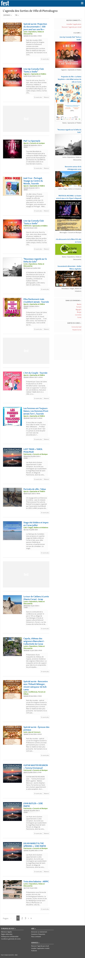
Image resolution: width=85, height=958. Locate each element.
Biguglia (78, 309)
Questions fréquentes (38, 934)
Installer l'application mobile (40, 948)
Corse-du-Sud (76, 327)
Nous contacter (36, 936)
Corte (79, 317)
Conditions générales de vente (10, 939)
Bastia (79, 304)
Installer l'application (74, 24)
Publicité (34, 951)
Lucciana (78, 315)
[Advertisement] (26, 119)
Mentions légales (6, 932)
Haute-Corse (76, 330)
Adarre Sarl (8, 955)
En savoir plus (45, 59)
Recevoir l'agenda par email (71, 27)
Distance (7, 15)
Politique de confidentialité (9, 936)
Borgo (79, 312)
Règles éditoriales (6, 934)
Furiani (78, 307)
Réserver (46, 97)
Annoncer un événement (39, 932)
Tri (17, 15)
